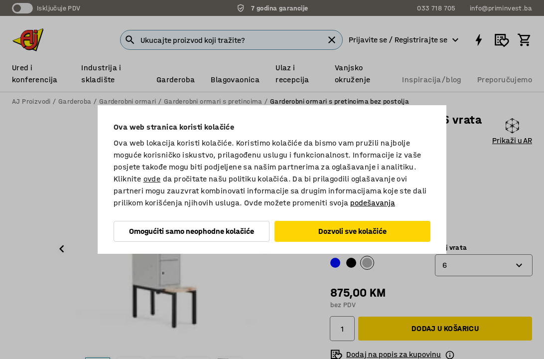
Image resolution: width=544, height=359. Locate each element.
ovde (152, 178)
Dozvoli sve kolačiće (352, 231)
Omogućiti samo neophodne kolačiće (191, 231)
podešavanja (372, 202)
